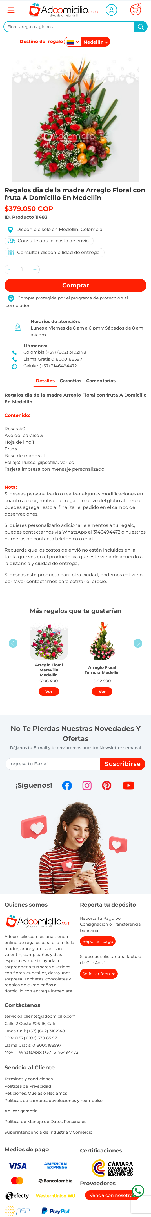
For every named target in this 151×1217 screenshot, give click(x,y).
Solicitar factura (99, 974)
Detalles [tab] (41, 381)
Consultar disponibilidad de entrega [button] (53, 252)
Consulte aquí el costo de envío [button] (48, 241)
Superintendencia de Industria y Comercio (48, 1133)
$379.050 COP (29, 209)
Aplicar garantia (21, 1112)
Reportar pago (97, 942)
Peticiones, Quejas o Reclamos (36, 1094)
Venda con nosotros (112, 1196)
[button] (9, 269)
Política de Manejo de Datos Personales (45, 1122)
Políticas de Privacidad (28, 1087)
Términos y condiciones (29, 1079)
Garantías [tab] (69, 381)
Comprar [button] (75, 285)
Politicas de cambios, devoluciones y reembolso (54, 1101)
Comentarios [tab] (103, 381)
